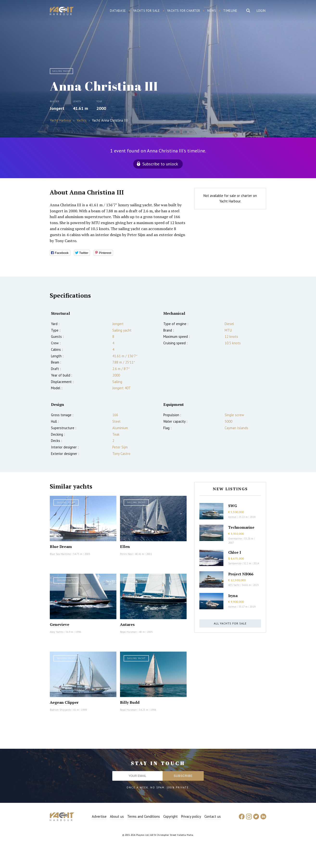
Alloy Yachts (56, 632)
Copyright (170, 816)
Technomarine (241, 527)
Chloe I (234, 552)
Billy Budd (129, 702)
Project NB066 (240, 574)
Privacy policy (191, 816)
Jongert (57, 108)
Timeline (230, 11)
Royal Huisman (128, 632)
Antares (127, 624)
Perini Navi (126, 554)
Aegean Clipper (64, 702)
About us (117, 816)
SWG (232, 505)
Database (118, 11)
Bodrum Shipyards (60, 709)
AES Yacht (234, 585)
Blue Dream (61, 546)
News (211, 11)
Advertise (99, 816)
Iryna (233, 595)
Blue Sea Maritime (60, 554)
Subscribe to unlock (160, 164)
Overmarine (235, 538)
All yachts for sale (230, 623)
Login (261, 11)
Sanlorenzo (234, 563)
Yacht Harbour (62, 11)
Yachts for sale (146, 11)
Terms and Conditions (143, 816)
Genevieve (59, 624)
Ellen (125, 546)
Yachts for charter (183, 11)
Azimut (232, 517)
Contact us (212, 816)
